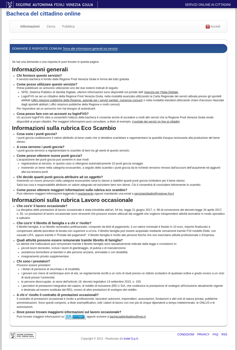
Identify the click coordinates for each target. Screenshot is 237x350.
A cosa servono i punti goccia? (40, 147)
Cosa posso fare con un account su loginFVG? (53, 114)
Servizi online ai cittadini (208, 4)
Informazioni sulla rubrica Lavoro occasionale (72, 200)
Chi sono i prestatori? (33, 261)
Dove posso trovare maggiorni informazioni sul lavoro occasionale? (69, 312)
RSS (224, 334)
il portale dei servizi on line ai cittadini (156, 121)
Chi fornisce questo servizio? (39, 75)
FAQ (216, 334)
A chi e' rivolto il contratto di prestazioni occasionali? (58, 295)
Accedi (213, 27)
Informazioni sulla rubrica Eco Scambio (64, 128)
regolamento (86, 193)
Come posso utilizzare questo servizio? (47, 84)
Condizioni (186, 334)
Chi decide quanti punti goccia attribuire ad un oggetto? (60, 177)
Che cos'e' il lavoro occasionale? (42, 206)
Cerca (51, 26)
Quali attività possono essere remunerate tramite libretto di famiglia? (70, 240)
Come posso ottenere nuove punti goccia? (49, 156)
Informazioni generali (40, 69)
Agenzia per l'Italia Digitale (161, 92)
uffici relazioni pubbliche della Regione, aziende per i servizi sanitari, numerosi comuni (87, 100)
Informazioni (30, 26)
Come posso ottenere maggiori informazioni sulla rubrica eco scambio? (72, 190)
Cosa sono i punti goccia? (37, 134)
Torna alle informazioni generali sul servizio (90, 48)
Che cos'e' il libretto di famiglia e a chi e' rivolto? (54, 223)
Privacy (203, 334)
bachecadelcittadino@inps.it (128, 316)
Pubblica (68, 26)
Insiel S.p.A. (131, 338)
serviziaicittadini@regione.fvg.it (154, 193)
